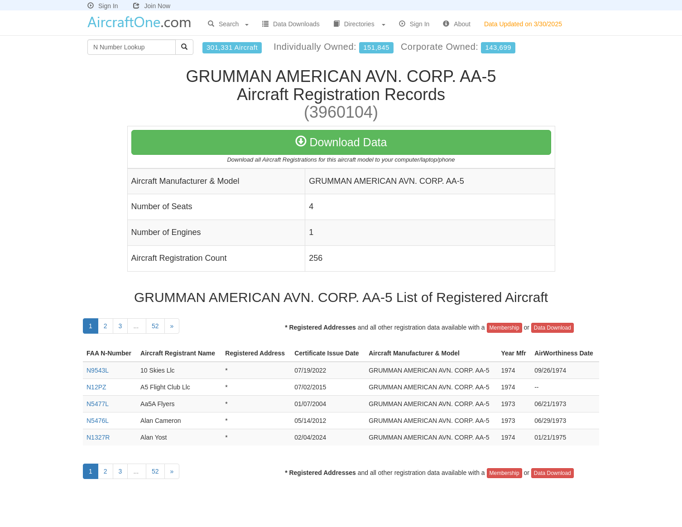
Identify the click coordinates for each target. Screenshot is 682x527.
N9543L (97, 370)
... (136, 326)
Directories (359, 24)
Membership (504, 328)
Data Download (552, 328)
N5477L (97, 403)
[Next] (172, 326)
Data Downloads (291, 24)
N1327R (98, 437)
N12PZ (96, 387)
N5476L (97, 420)
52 (155, 326)
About (457, 24)
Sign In (102, 6)
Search (228, 24)
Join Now (151, 6)
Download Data (341, 142)
